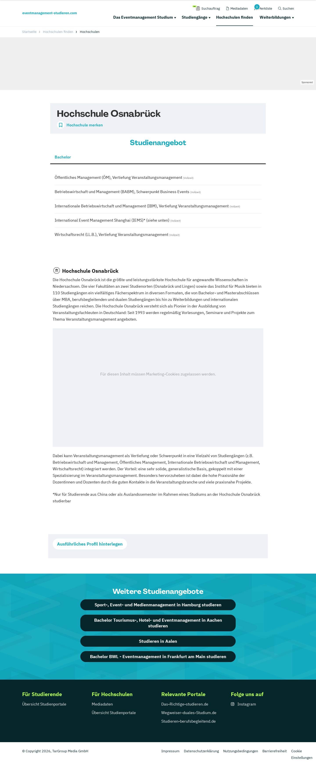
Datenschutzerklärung (201, 751)
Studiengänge (194, 17)
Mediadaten (102, 704)
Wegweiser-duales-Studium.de (188, 712)
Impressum (170, 751)
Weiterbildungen (275, 17)
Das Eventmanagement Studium (143, 17)
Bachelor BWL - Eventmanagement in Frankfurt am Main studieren (158, 656)
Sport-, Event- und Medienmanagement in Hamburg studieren (158, 605)
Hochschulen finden (234, 17)
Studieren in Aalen (158, 641)
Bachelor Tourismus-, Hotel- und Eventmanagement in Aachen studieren (158, 623)
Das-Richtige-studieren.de (184, 704)
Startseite (29, 32)
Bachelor (63, 157)
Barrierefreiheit (274, 751)
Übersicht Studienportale (44, 704)
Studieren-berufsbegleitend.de (188, 721)
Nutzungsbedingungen (240, 751)
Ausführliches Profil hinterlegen (90, 544)
